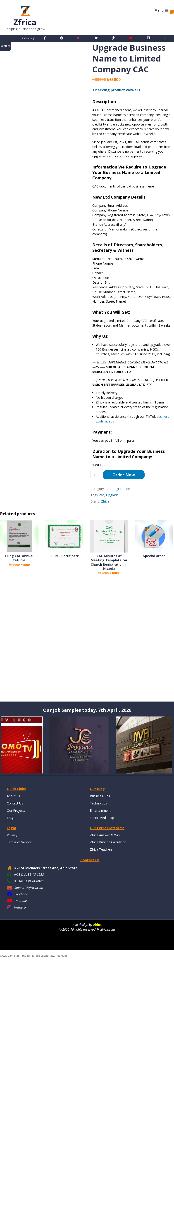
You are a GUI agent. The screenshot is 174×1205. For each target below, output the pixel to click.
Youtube (21, 901)
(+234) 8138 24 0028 (28, 881)
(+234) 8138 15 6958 (29, 874)
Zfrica (105, 501)
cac (101, 495)
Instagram (21, 907)
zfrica (97, 925)
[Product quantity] (96, 475)
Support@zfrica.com (28, 887)
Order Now (123, 474)
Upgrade (112, 495)
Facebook (21, 894)
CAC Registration (117, 488)
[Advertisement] (87, 643)
